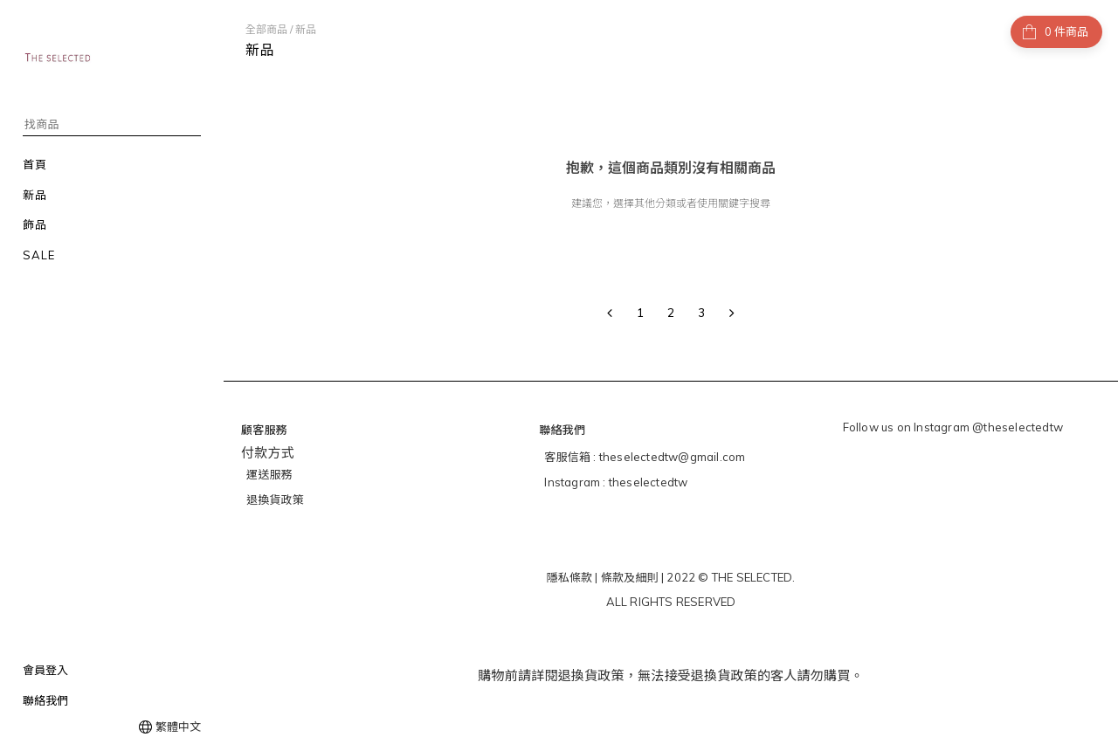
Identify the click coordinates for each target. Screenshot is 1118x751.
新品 (305, 29)
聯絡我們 (45, 700)
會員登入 (45, 670)
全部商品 (266, 29)
